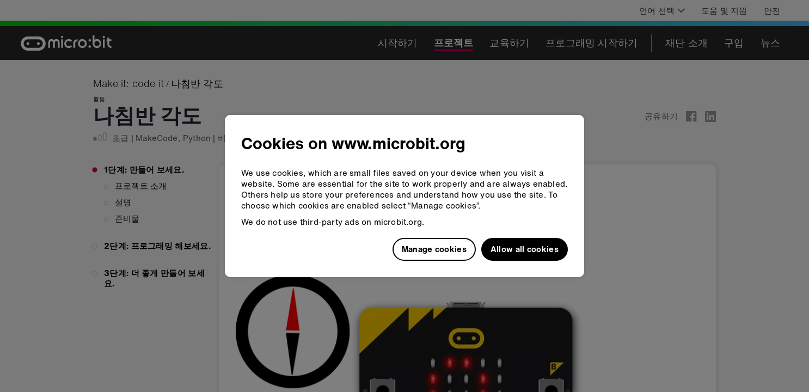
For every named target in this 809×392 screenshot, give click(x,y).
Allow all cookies (525, 249)
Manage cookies (434, 249)
